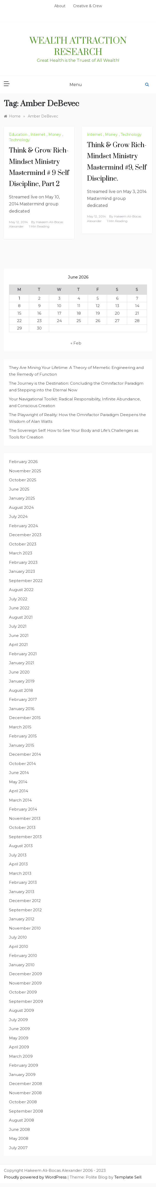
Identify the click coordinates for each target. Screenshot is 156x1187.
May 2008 (18, 1138)
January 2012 (21, 918)
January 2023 (22, 571)
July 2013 (18, 855)
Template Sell (127, 1177)
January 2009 (22, 1074)
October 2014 (22, 763)
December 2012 (25, 900)
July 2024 (18, 516)
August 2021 (21, 617)
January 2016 (21, 708)
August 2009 (21, 1010)
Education (18, 134)
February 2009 (23, 1065)
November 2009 (25, 983)
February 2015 (23, 736)
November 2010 (25, 928)
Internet (37, 134)
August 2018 (21, 690)
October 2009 (23, 992)
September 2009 (26, 1001)
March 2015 (20, 727)
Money (54, 134)
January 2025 (22, 498)
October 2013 (22, 827)
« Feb (76, 343)
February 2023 (23, 562)
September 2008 (26, 1111)
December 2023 (25, 534)
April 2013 (18, 864)
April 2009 (19, 1047)
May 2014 (18, 781)
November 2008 (25, 1092)
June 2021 (19, 635)
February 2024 (23, 525)
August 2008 (21, 1120)
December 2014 (25, 754)
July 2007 (18, 1147)
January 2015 (21, 745)
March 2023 (20, 553)
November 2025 (25, 470)
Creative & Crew (87, 6)
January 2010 (21, 964)
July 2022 (18, 598)
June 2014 (19, 772)
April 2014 (18, 790)
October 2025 (22, 479)
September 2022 (25, 580)
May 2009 (18, 1038)
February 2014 (23, 809)
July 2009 (18, 1019)
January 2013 (21, 891)
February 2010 (23, 955)
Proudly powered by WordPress (35, 1177)
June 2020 (19, 672)
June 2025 (19, 489)
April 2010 (18, 946)
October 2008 (23, 1101)
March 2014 (20, 800)
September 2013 (25, 836)
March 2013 (20, 873)
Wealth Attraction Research (78, 46)
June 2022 (19, 607)
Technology (19, 140)
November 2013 (24, 818)
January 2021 (21, 662)
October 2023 (22, 544)
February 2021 (23, 653)
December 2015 (25, 717)
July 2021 (18, 626)
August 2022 (21, 589)
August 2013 (21, 845)
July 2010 (18, 937)
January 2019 (21, 681)
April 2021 (18, 644)
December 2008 (25, 1083)
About (59, 6)
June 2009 (19, 1028)
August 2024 (21, 507)
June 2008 (19, 1129)
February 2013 (23, 882)
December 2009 (25, 973)
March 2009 (21, 1056)
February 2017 (23, 699)
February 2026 (23, 461)
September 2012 (25, 909)
